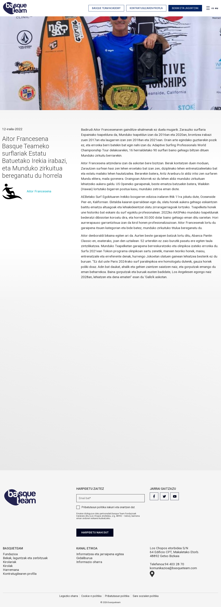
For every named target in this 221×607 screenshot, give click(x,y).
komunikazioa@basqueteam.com (173, 568)
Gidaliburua (84, 558)
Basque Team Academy (106, 8)
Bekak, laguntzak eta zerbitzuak (25, 558)
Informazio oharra (89, 562)
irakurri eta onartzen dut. (108, 507)
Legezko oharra (68, 596)
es (212, 8)
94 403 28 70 (174, 564)
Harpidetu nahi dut (95, 532)
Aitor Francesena (39, 191)
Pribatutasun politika (93, 507)
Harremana (11, 570)
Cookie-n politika (91, 596)
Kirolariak (9, 562)
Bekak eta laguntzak (185, 8)
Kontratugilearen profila (146, 8)
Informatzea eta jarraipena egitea (100, 554)
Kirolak (8, 566)
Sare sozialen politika (145, 596)
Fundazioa (10, 554)
